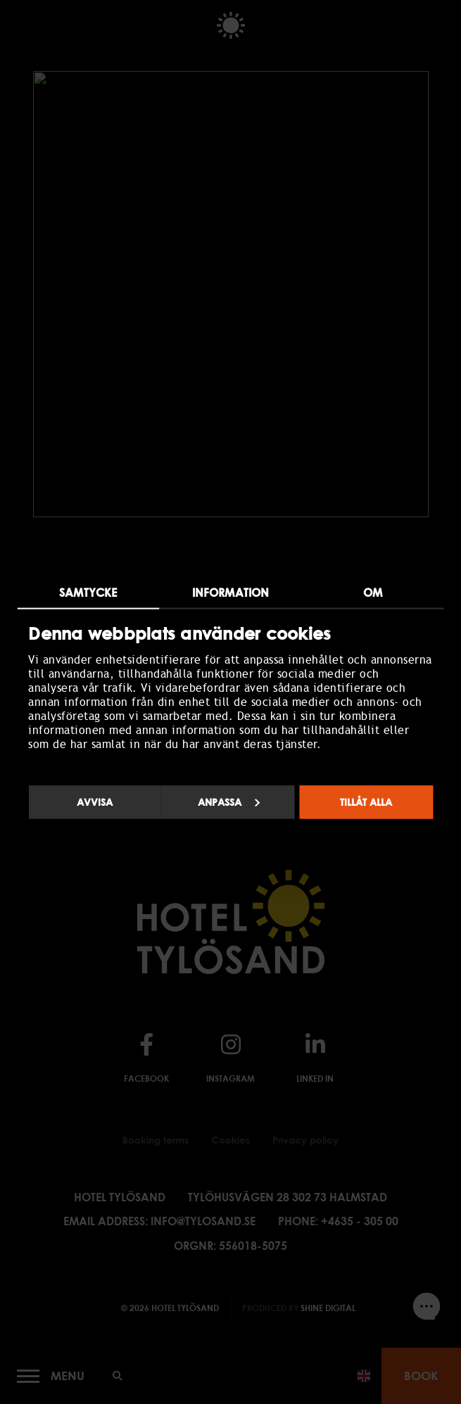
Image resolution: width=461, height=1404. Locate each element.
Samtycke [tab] (88, 592)
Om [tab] (372, 592)
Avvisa (95, 802)
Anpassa (229, 802)
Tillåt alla (366, 802)
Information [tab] (230, 592)
